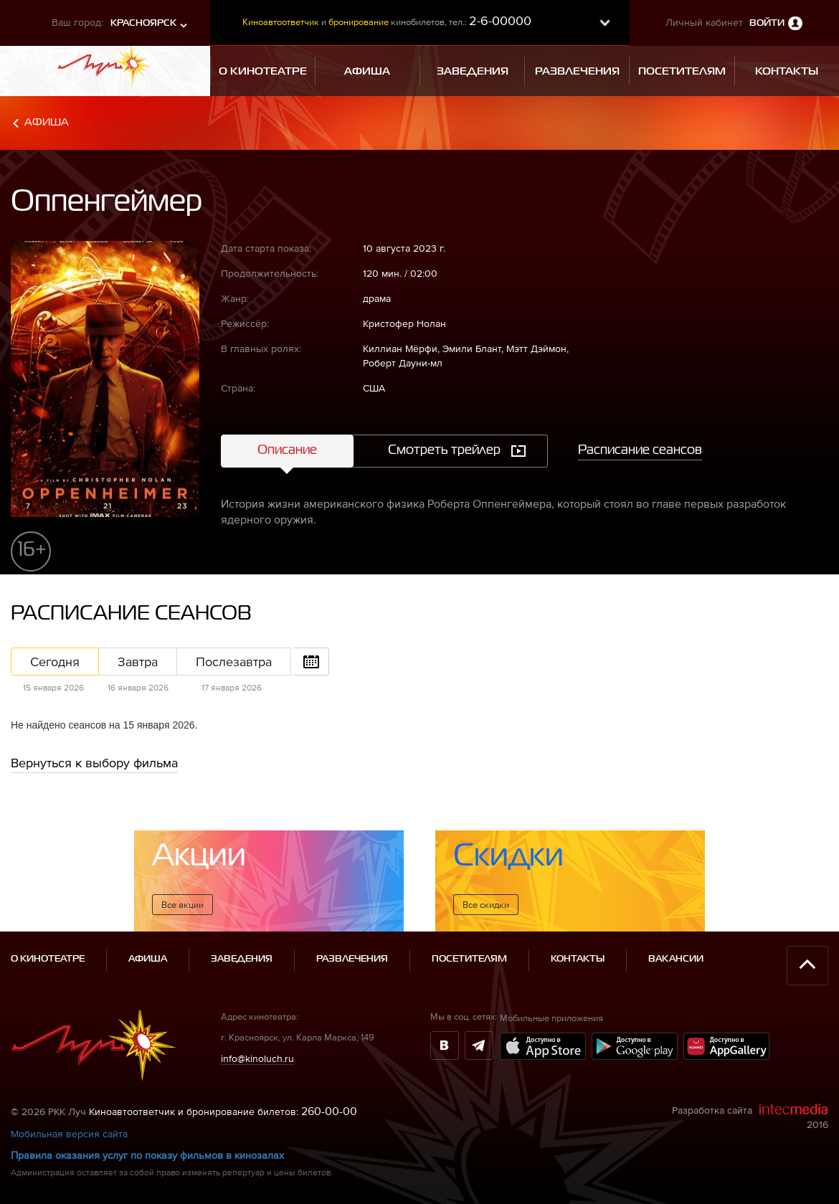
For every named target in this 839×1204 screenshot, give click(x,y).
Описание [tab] (287, 450)
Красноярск (143, 23)
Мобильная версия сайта (69, 1133)
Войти (767, 23)
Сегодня (55, 661)
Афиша (46, 122)
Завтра (138, 661)
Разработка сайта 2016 (750, 1116)
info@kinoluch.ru (257, 1058)
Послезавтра (234, 661)
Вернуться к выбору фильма (94, 762)
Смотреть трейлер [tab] (444, 450)
